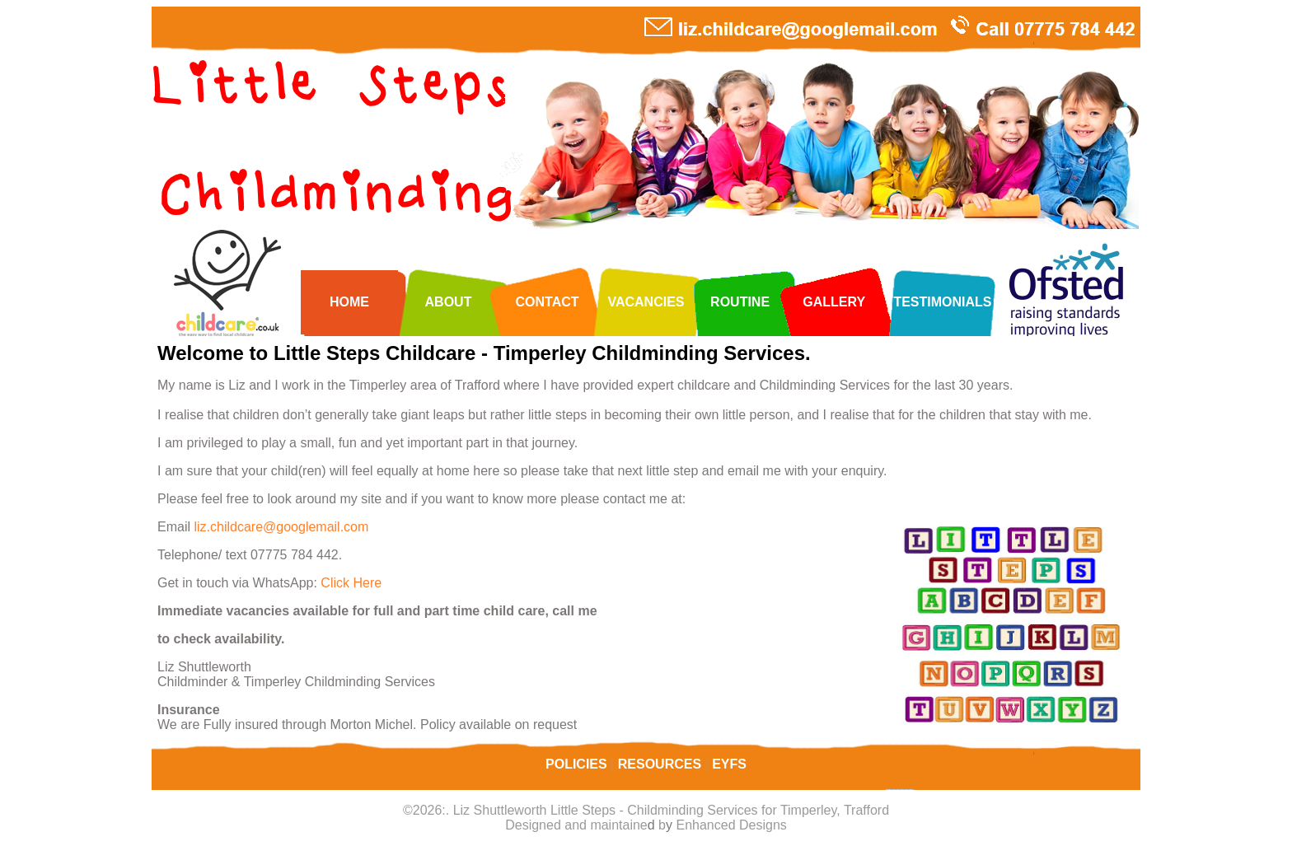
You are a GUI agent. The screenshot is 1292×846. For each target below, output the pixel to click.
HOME (349, 302)
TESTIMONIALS (942, 302)
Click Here (351, 583)
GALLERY (834, 302)
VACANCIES (645, 302)
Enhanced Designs (731, 825)
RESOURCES (661, 764)
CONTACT (546, 302)
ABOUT (448, 302)
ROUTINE (740, 302)
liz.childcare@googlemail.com (281, 527)
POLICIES (578, 764)
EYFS (729, 764)
